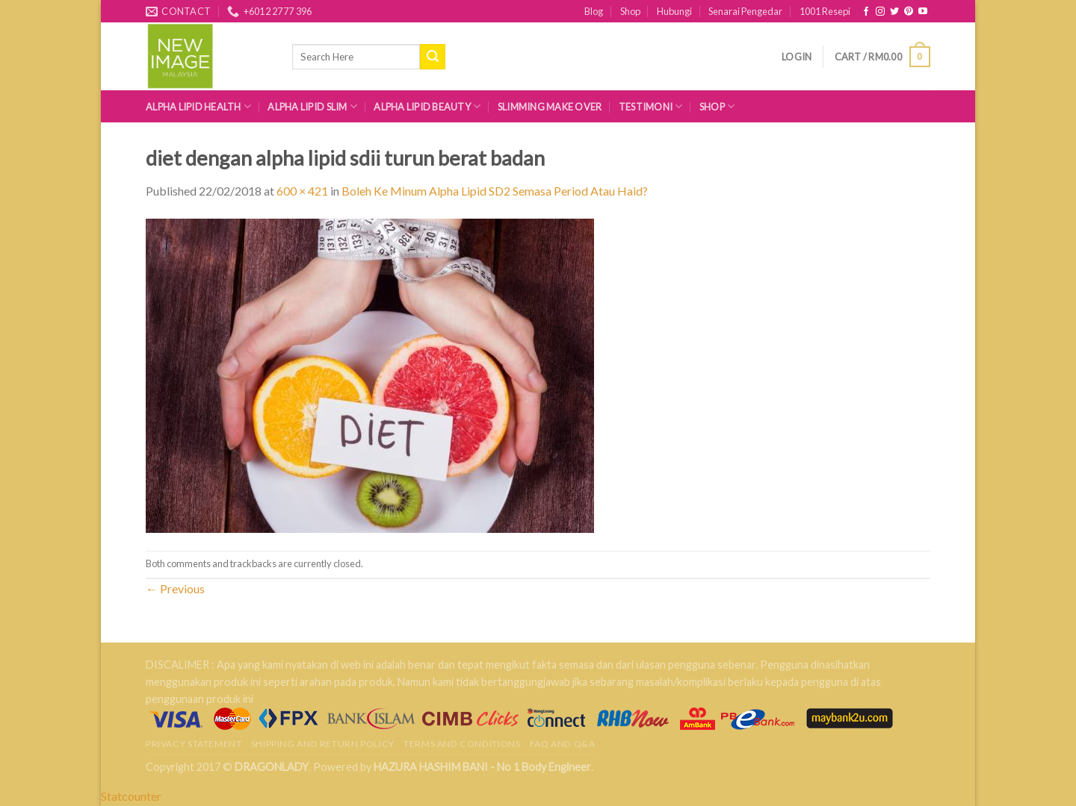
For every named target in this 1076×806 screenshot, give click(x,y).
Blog (593, 11)
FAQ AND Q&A (563, 743)
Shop (630, 11)
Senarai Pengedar (745, 11)
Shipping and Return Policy (323, 743)
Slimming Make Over (550, 107)
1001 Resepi (825, 11)
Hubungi (674, 11)
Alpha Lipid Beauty (427, 106)
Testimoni (651, 106)
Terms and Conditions (462, 743)
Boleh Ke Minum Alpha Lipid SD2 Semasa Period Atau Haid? (494, 191)
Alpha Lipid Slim (312, 106)
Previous (175, 588)
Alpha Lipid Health (198, 106)
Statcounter (131, 796)
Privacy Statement (193, 743)
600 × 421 (302, 191)
